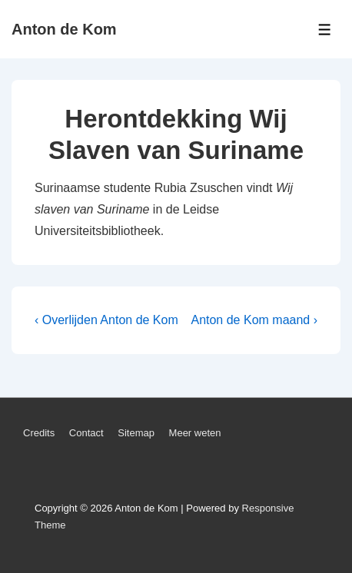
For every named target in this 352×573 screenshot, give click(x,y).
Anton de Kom (64, 29)
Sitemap (136, 433)
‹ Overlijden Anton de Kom (106, 319)
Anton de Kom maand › (254, 319)
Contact (86, 433)
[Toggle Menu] (324, 29)
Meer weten (195, 433)
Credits (39, 433)
